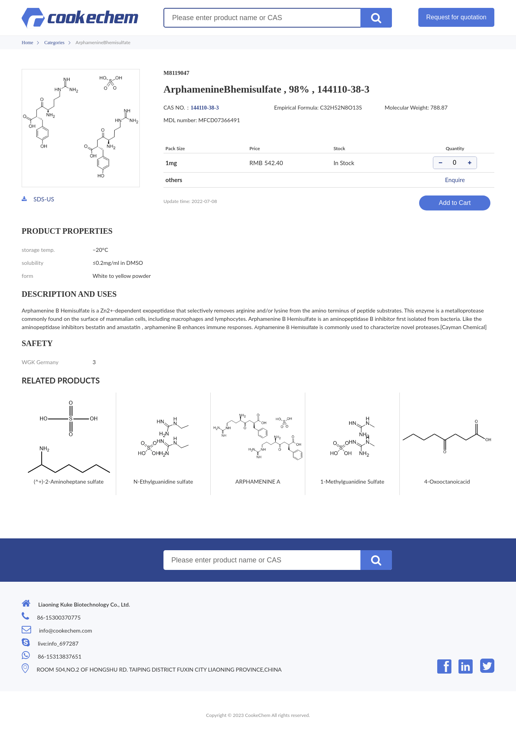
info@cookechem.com (65, 630)
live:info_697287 (58, 643)
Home (27, 42)
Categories (54, 42)
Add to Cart (455, 202)
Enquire (455, 179)
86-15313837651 (60, 656)
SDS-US (43, 199)
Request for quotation (456, 17)
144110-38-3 (205, 108)
